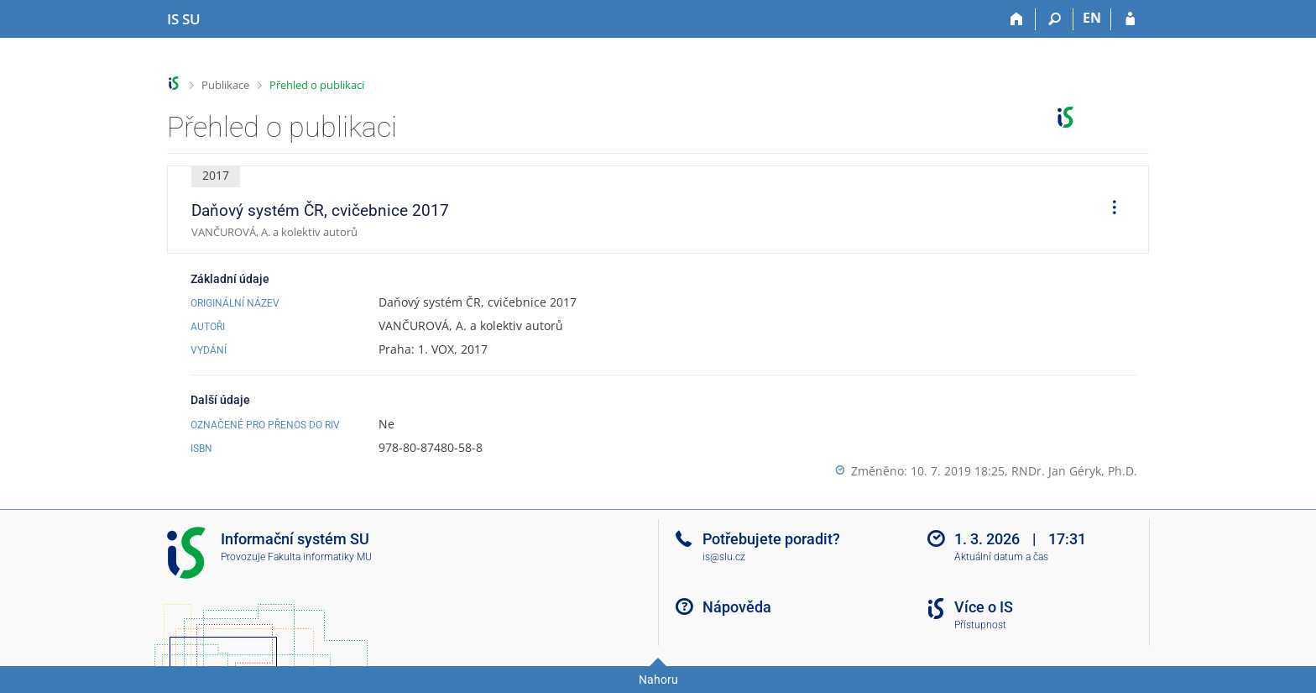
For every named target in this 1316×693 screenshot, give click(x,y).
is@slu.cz (723, 557)
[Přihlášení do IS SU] (1130, 19)
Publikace (225, 84)
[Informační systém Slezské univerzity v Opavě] (184, 19)
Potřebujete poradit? (771, 539)
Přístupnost (980, 625)
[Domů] (1017, 19)
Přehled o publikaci (316, 84)
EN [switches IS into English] (1092, 17)
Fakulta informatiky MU (320, 557)
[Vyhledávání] (1054, 19)
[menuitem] (1109, 210)
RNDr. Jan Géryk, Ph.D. (1074, 471)
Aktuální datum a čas (1001, 557)
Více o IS (983, 607)
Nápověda (736, 607)
